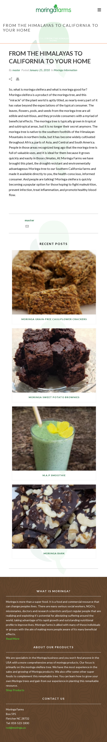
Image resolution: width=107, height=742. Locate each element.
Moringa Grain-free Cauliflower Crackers (54, 319)
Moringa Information (28, 38)
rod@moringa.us (16, 727)
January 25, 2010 (39, 70)
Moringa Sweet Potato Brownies (54, 397)
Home (7, 38)
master (16, 70)
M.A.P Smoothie (54, 475)
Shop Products (15, 690)
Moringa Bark (54, 553)
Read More (12, 638)
